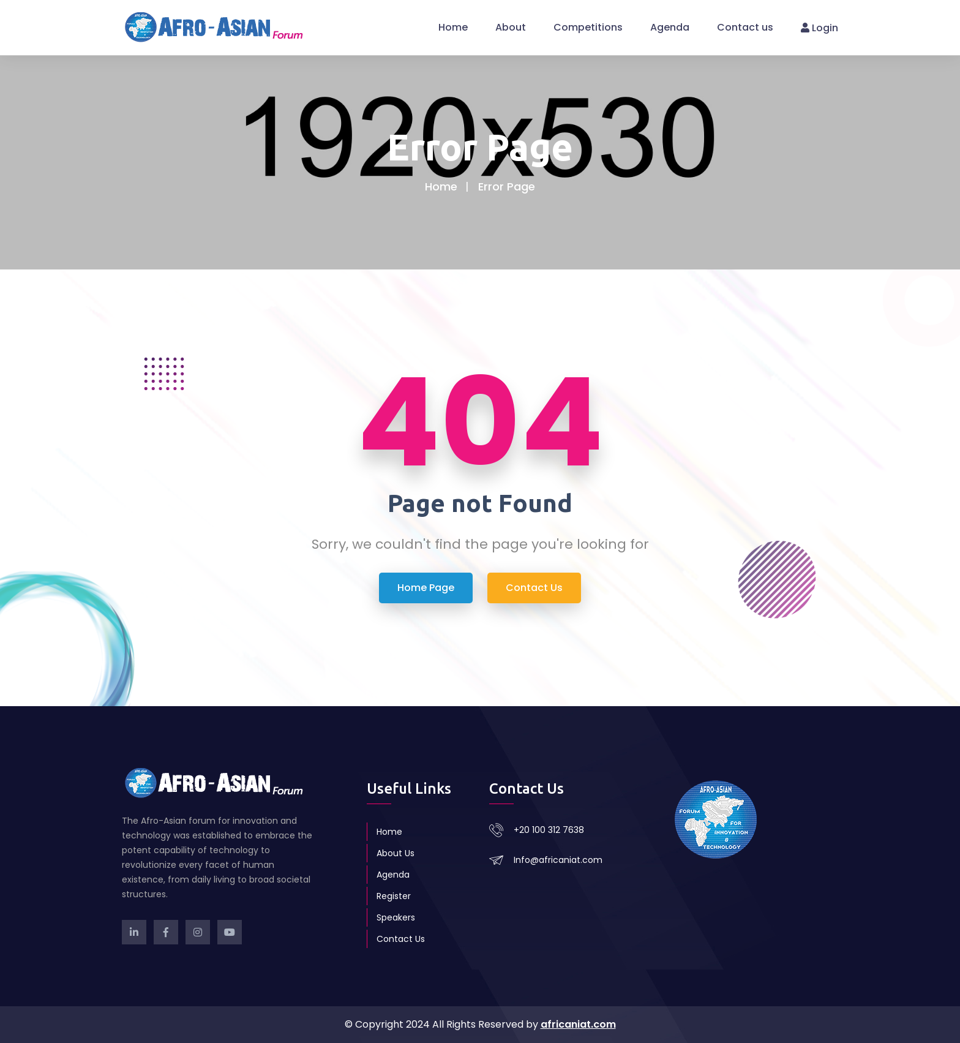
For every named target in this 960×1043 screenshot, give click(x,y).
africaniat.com (578, 1024)
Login (819, 27)
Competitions (588, 27)
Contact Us (401, 939)
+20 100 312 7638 (549, 830)
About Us (395, 853)
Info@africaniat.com (558, 860)
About (510, 27)
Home (453, 27)
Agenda (669, 27)
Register (394, 896)
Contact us (745, 27)
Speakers (396, 917)
